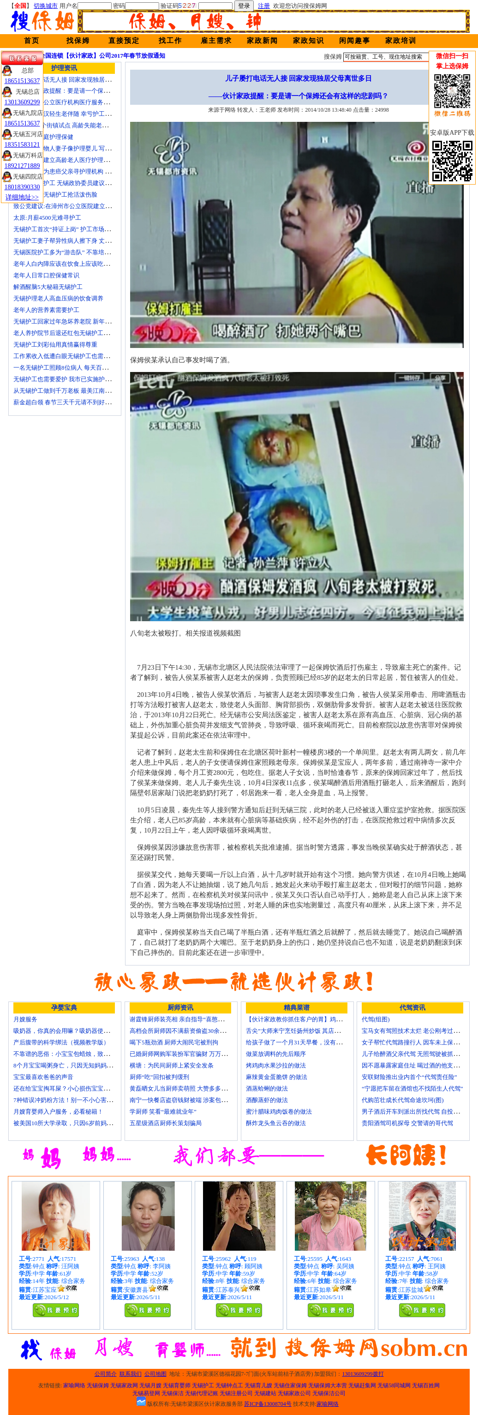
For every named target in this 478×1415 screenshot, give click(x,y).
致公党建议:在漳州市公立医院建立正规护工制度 (77, 206)
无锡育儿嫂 (258, 1385)
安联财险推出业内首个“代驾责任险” (409, 1076)
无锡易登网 (146, 1393)
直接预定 (124, 40)
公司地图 (155, 1374)
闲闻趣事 (354, 40)
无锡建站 (265, 1393)
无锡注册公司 (236, 1393)
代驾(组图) (376, 1019)
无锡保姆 (98, 1385)
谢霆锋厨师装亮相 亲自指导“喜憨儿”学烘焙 (187, 1019)
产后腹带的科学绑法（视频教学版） (61, 1042)
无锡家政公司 (294, 1393)
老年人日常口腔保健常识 (46, 275)
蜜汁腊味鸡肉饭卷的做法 (279, 1111)
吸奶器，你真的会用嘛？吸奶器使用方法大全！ (76, 1030)
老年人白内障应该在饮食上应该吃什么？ (67, 263)
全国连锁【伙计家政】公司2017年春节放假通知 (102, 55)
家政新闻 (262, 40)
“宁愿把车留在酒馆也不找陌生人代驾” (412, 1088)
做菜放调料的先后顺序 (276, 1053)
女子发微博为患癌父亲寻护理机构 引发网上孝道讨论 (83, 171)
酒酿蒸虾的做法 (267, 1100)
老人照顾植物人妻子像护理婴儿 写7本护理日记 (75, 148)
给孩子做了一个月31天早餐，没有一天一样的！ (309, 1042)
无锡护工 (203, 1385)
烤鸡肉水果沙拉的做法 (276, 1065)
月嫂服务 (25, 1019)
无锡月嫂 (150, 1385)
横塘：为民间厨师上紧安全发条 (172, 1065)
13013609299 (22, 102)
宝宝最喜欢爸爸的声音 (43, 1076)
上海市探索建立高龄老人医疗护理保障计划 (70, 159)
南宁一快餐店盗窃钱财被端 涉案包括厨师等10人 (193, 1100)
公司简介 (106, 1374)
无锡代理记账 (201, 1393)
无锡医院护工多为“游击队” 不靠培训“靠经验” (73, 252)
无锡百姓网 (426, 1385)
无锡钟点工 (229, 1385)
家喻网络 (74, 1385)
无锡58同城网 (394, 1385)
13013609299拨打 (363, 1374)
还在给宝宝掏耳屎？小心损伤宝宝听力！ (67, 1088)
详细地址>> (22, 197)
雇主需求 (216, 40)
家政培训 (401, 40)
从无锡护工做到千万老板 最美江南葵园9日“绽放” (78, 390)
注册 (264, 5)
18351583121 (22, 144)
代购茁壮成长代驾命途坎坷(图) (403, 1100)
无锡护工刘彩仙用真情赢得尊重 (55, 344)
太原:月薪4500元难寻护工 (47, 217)
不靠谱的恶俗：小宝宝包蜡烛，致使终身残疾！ (76, 1053)
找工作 (170, 40)
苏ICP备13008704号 (268, 1404)
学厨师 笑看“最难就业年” (163, 1111)
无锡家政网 (124, 1385)
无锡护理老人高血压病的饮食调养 (58, 298)
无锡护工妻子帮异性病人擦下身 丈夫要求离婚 (74, 240)
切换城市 (46, 5)
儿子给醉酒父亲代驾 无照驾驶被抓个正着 (416, 1053)
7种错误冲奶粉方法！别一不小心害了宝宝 (69, 1100)
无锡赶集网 (362, 1385)
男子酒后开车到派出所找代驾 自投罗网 (413, 1111)
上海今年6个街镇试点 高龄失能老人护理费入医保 (78, 125)
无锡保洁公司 (329, 1393)
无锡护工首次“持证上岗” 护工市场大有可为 (70, 229)
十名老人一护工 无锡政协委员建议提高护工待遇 (77, 183)
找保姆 (78, 40)
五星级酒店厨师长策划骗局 (166, 1123)
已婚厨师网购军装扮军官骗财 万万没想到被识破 (193, 1053)
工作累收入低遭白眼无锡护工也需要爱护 (67, 356)
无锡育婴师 (177, 1385)
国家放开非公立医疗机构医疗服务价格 (64, 102)
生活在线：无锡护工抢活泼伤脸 (55, 194)
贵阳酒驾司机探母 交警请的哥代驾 (407, 1123)
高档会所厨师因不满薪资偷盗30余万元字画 (187, 1030)
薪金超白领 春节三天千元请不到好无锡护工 (71, 402)
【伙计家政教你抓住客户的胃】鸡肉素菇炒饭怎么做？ (318, 1019)
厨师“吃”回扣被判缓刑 (159, 1076)
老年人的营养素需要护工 (46, 309)
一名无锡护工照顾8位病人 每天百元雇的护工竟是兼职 (84, 367)
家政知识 (308, 40)
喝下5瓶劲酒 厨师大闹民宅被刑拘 (174, 1042)
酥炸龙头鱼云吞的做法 (276, 1123)
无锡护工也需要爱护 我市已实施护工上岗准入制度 (80, 379)
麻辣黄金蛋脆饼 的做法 (276, 1076)
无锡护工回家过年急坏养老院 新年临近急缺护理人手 (83, 321)
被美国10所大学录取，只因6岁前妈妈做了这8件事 (79, 1123)
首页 (32, 40)
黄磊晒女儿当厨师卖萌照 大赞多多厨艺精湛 (187, 1088)
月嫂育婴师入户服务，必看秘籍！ (58, 1111)
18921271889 (22, 165)
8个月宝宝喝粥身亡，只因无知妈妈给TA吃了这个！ (81, 1065)
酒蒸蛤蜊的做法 (267, 1088)
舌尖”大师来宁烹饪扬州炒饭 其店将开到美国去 (308, 1030)
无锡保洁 (172, 1393)
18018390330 (22, 187)
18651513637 (22, 81)
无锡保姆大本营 (327, 1385)
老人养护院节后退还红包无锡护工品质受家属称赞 (79, 333)
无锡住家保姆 (290, 1385)
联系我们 (131, 1374)
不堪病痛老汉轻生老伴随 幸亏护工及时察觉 (71, 113)
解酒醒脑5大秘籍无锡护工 (48, 286)
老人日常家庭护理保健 (43, 136)
